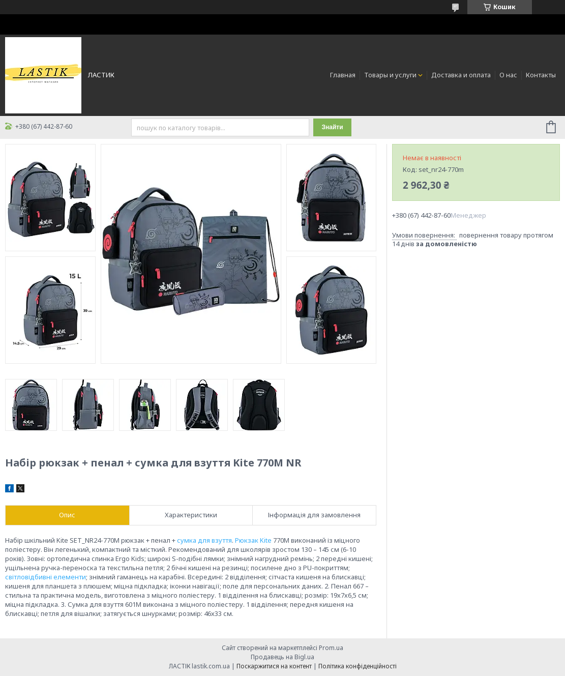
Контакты (541, 74)
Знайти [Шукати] (332, 127)
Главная (342, 74)
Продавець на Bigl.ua (282, 657)
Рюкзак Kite (253, 540)
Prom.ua (331, 647)
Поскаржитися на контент (274, 666)
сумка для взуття (204, 540)
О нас (508, 74)
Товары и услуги (390, 74)
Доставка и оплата (461, 74)
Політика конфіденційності (357, 666)
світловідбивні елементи (45, 576)
